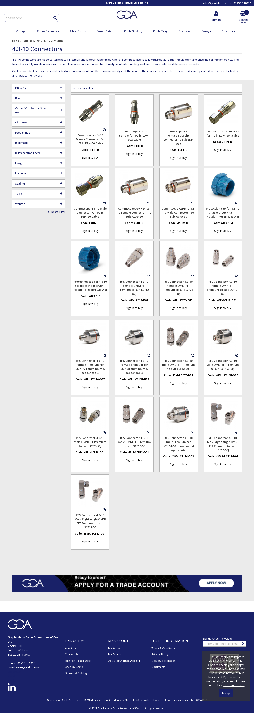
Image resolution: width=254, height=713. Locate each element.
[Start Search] (55, 18)
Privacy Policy (159, 654)
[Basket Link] (243, 18)
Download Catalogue (77, 673)
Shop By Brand (74, 666)
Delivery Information (163, 660)
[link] (12, 687)
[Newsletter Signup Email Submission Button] (243, 644)
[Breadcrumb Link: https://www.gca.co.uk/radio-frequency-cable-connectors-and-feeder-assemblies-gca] (31, 41)
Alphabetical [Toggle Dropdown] (82, 88)
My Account (115, 648)
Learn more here (233, 685)
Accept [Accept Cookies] (226, 693)
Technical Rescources (78, 660)
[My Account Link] (216, 16)
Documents (158, 666)
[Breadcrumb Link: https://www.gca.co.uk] (15, 41)
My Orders (114, 654)
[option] (127, 3)
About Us (70, 648)
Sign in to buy (90, 157)
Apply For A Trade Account (124, 660)
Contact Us (71, 654)
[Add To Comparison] (104, 130)
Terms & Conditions (163, 648)
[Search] (27, 18)
